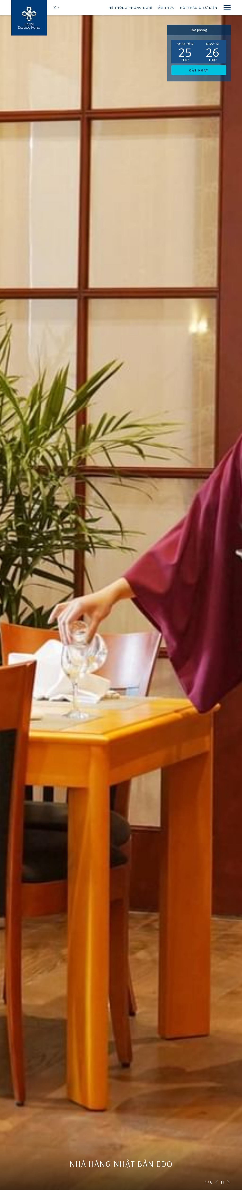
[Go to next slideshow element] (228, 1182)
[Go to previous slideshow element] (216, 1182)
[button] (185, 51)
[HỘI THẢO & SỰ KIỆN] (175, 7)
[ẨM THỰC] (143, 7)
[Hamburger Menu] (225, 7)
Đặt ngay (198, 70)
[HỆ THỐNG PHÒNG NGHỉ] (107, 7)
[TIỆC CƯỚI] (208, 7)
